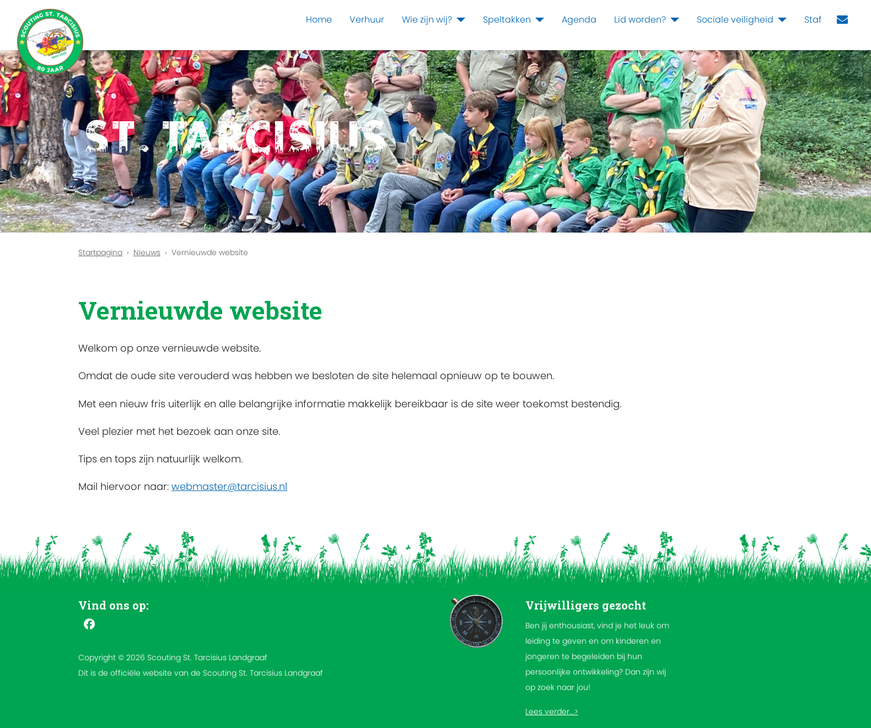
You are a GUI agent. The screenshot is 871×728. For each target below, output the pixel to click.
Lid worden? (640, 19)
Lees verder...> (551, 711)
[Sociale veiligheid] (780, 19)
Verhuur (367, 19)
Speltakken (507, 19)
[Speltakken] (537, 19)
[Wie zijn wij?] (458, 19)
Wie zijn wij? (427, 19)
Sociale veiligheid (735, 19)
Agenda (579, 19)
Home (319, 19)
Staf (812, 19)
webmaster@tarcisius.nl (229, 486)
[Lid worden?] (672, 19)
